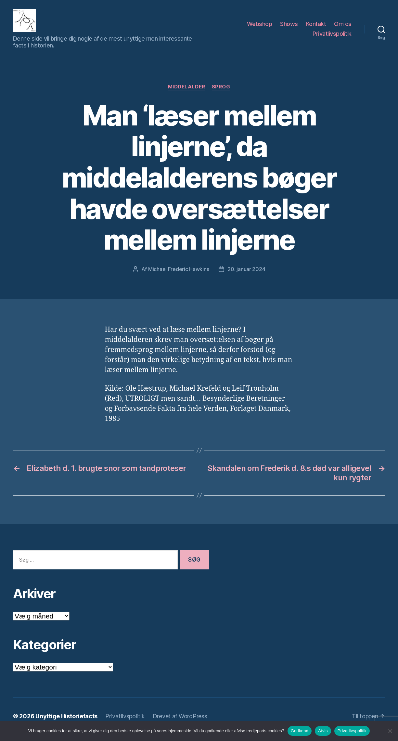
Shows (289, 27)
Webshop (259, 27)
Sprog (221, 93)
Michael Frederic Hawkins (178, 275)
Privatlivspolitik (332, 36)
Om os (343, 27)
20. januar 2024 (246, 275)
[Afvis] (390, 731)
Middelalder (186, 93)
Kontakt (316, 27)
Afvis (322, 730)
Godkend (300, 730)
